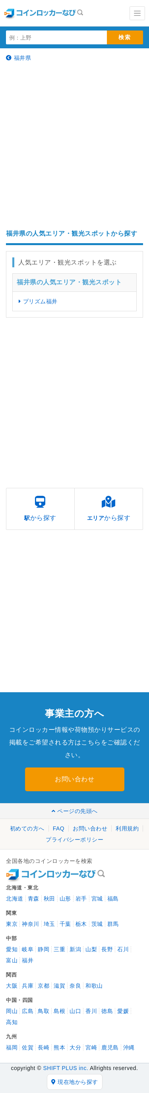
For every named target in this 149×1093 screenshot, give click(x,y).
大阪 (11, 986)
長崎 (43, 1047)
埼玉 (49, 924)
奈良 (75, 986)
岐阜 (27, 949)
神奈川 (30, 924)
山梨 (91, 949)
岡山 (11, 1011)
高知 (11, 1022)
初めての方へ (27, 828)
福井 (27, 960)
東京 (11, 924)
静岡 (43, 949)
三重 (59, 949)
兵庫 (27, 986)
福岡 (11, 1047)
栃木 (81, 924)
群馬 (113, 924)
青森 (33, 898)
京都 (43, 986)
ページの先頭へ (75, 811)
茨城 (97, 924)
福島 (113, 898)
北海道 (14, 898)
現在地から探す (74, 1082)
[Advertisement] (74, 145)
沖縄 (129, 1047)
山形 (65, 898)
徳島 (107, 1011)
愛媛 (123, 1011)
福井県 (18, 58)
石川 (123, 949)
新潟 (75, 949)
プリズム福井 (38, 301)
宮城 (97, 898)
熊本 (59, 1047)
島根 (59, 1011)
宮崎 (91, 1047)
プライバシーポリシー (74, 839)
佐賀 (27, 1047)
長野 (107, 949)
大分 (75, 1047)
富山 (11, 960)
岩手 (81, 898)
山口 (75, 1011)
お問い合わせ (74, 779)
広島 (27, 1011)
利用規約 (127, 828)
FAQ (59, 828)
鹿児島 (110, 1047)
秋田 (49, 898)
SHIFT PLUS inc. (65, 1068)
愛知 (11, 949)
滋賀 (59, 986)
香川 (91, 1011)
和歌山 (94, 986)
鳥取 (43, 1011)
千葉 (65, 924)
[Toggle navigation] (137, 13)
